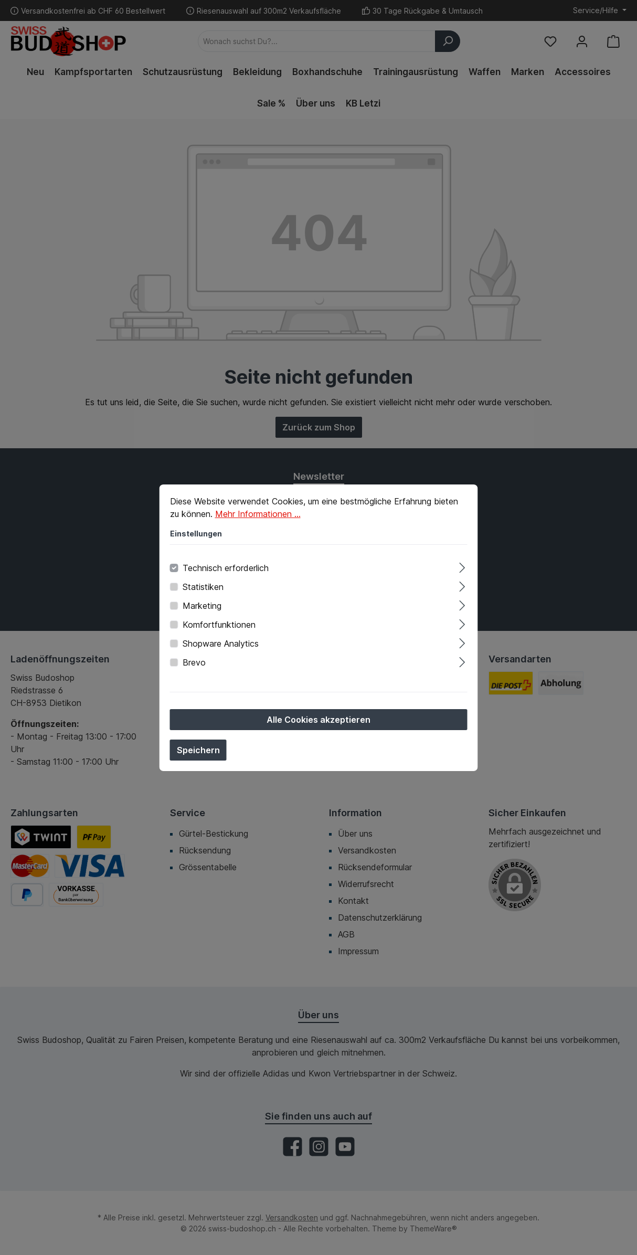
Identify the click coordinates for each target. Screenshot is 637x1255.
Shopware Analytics (221, 643)
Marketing (202, 605)
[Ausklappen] (462, 566)
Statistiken (203, 587)
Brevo (194, 662)
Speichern (198, 750)
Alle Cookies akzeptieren (318, 719)
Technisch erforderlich (226, 568)
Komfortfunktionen (219, 624)
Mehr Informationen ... (258, 514)
